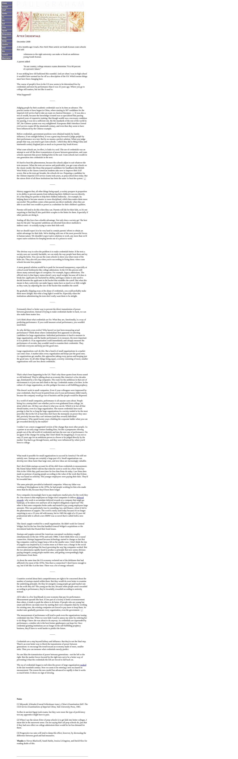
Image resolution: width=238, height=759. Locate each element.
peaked (83, 665)
